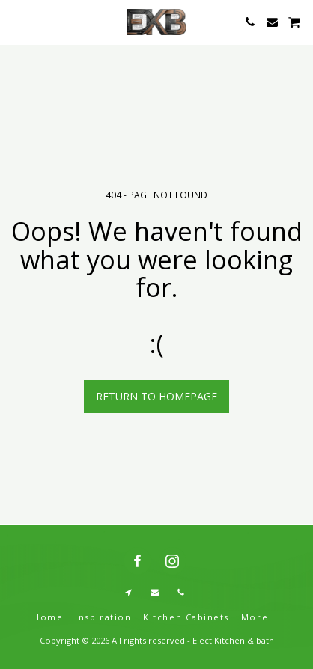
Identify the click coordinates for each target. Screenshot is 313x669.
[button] (16, 21)
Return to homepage (156, 396)
